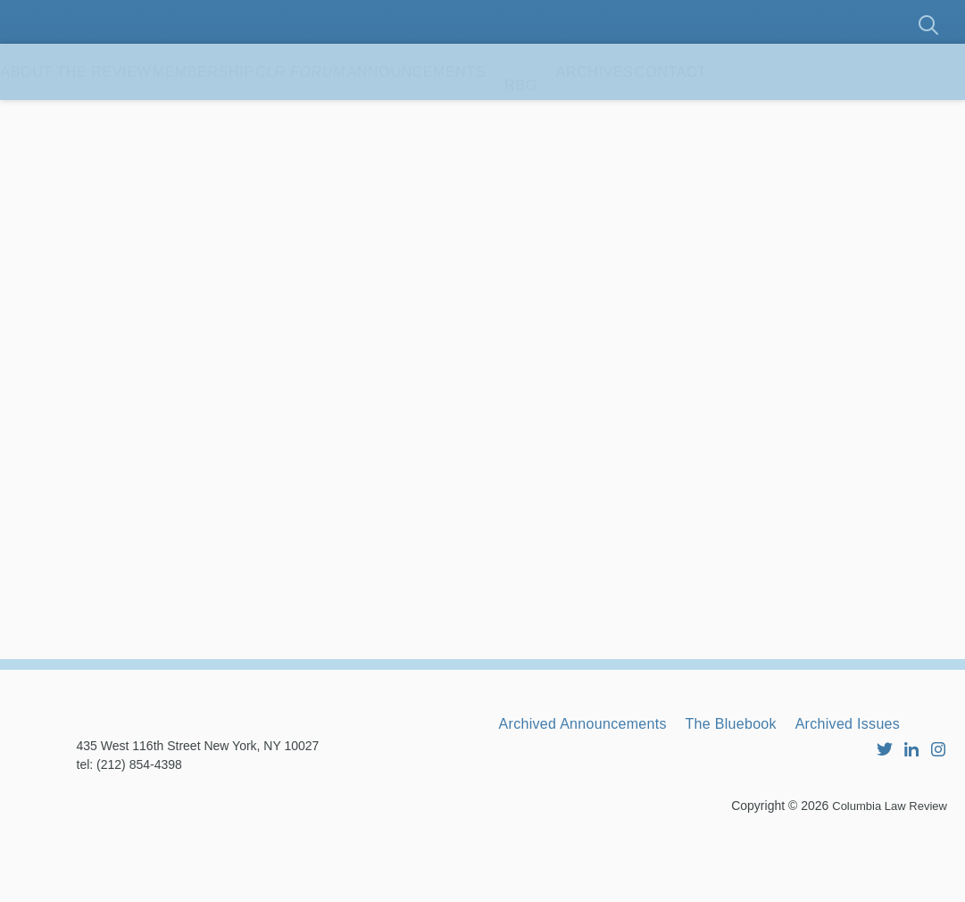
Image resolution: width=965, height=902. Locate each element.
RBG (660, 115)
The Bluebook (772, 768)
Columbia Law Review (885, 871)
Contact (863, 115)
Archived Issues (562, 792)
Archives (751, 115)
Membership (255, 115)
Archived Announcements (597, 768)
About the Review (93, 115)
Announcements (538, 115)
